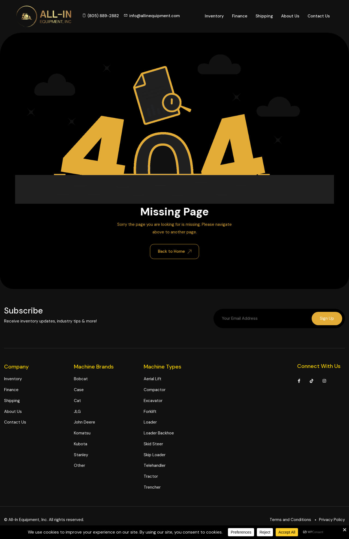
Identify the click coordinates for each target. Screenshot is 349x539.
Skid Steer (153, 444)
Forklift (150, 412)
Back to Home (174, 251)
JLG (77, 412)
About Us (290, 16)
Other (79, 466)
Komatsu (82, 433)
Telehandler (155, 466)
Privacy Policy (332, 520)
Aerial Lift (152, 379)
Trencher (152, 487)
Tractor (151, 477)
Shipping (264, 16)
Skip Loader (155, 455)
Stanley (81, 455)
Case (79, 390)
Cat (77, 401)
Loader (150, 422)
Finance (239, 16)
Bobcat (81, 379)
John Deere (84, 422)
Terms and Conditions (290, 520)
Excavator (153, 401)
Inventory (214, 16)
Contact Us (319, 16)
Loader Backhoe (159, 433)
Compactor (155, 390)
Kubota (80, 444)
